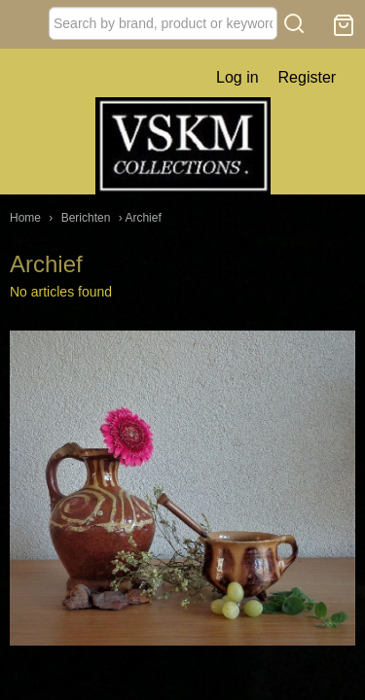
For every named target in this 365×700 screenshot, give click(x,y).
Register (307, 77)
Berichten (86, 218)
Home (25, 218)
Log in (237, 77)
